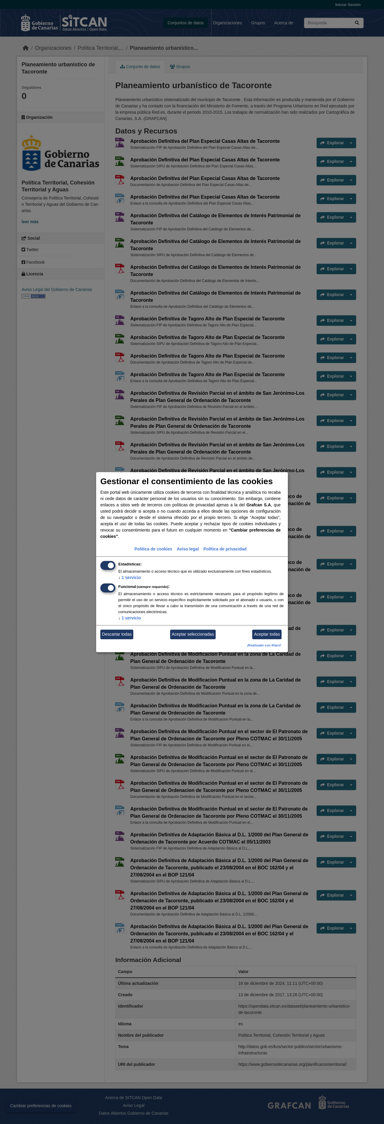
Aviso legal (188, 549)
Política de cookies (153, 549)
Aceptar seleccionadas (193, 634)
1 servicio (129, 577)
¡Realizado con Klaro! (264, 645)
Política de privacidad (225, 549)
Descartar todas (117, 634)
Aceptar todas (267, 634)
